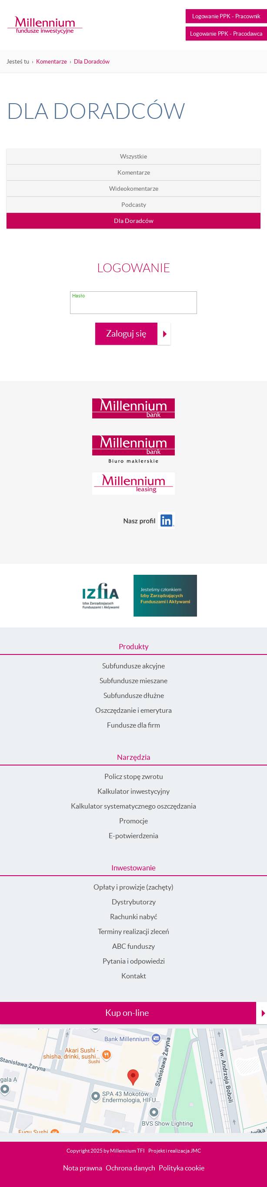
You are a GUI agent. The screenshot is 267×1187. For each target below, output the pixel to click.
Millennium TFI (127, 1150)
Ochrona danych (130, 1168)
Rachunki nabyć (133, 917)
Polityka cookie (181, 1168)
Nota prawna (82, 1168)
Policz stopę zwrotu (133, 776)
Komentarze (51, 61)
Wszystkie (133, 156)
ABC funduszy (133, 946)
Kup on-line (127, 1013)
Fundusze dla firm (133, 725)
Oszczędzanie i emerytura (133, 710)
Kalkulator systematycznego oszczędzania (133, 806)
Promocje (133, 821)
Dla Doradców (92, 61)
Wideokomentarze (133, 188)
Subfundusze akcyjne (133, 666)
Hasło (78, 295)
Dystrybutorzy (134, 902)
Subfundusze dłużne (133, 695)
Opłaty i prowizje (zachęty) (133, 887)
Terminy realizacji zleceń (133, 931)
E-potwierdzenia (133, 836)
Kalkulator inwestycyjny (133, 791)
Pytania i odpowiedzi (134, 961)
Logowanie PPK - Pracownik (226, 16)
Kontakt (133, 976)
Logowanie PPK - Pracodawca (226, 33)
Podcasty (133, 204)
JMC (195, 1150)
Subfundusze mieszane (133, 681)
